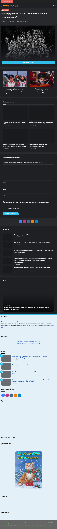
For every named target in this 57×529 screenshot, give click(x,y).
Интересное (5, 10)
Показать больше (28, 62)
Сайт (4, 195)
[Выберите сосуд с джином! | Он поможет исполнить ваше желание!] (41, 113)
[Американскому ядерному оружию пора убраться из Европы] (7, 269)
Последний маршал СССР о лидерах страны (27, 235)
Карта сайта (10, 523)
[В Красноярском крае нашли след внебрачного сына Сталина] (7, 245)
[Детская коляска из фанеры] (6, 366)
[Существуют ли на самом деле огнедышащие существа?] (41, 136)
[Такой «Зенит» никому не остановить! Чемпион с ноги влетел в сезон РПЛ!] (6, 374)
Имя (4, 182)
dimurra (4, 21)
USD (9, 437)
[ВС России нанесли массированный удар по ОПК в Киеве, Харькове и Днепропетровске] (7, 253)
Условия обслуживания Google (43, 525)
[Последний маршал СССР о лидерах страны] (7, 237)
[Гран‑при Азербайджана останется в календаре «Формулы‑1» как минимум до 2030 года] (6, 358)
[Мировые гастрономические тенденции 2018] (15, 113)
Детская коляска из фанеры (20, 364)
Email (4, 189)
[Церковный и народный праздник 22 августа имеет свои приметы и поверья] (15, 136)
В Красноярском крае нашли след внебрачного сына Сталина (32, 242)
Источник (53, 332)
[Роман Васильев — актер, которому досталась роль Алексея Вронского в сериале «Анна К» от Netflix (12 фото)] (6, 382)
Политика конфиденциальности (24, 525)
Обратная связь (18, 523)
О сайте (5, 523)
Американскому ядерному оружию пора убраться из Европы (32, 267)
